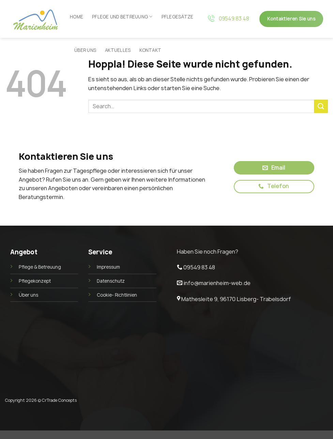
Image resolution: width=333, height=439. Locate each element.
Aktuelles (118, 50)
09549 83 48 (234, 18)
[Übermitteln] (321, 106)
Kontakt (150, 50)
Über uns (85, 50)
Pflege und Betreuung (122, 16)
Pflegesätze (178, 17)
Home (76, 17)
